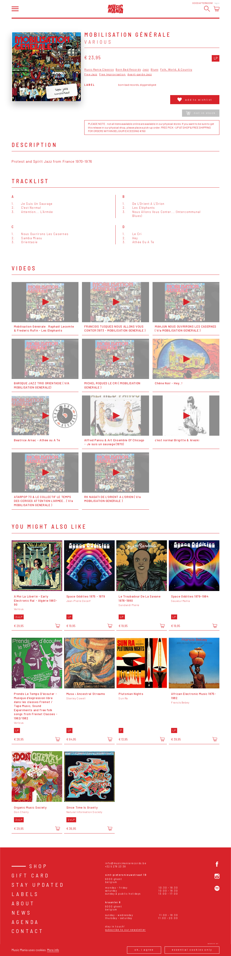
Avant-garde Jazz (139, 74)
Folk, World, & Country (176, 69)
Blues (155, 69)
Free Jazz (90, 74)
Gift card (31, 875)
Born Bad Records (128, 69)
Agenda (25, 922)
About (23, 903)
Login (217, 3)
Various (98, 41)
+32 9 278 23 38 (115, 866)
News (22, 912)
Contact (28, 931)
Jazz (146, 69)
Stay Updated (38, 884)
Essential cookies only (192, 949)
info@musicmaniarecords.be (125, 863)
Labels (25, 894)
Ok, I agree (144, 949)
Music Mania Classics (99, 69)
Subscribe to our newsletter (125, 929)
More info (53, 950)
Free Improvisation (112, 74)
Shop (38, 866)
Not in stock (201, 113)
